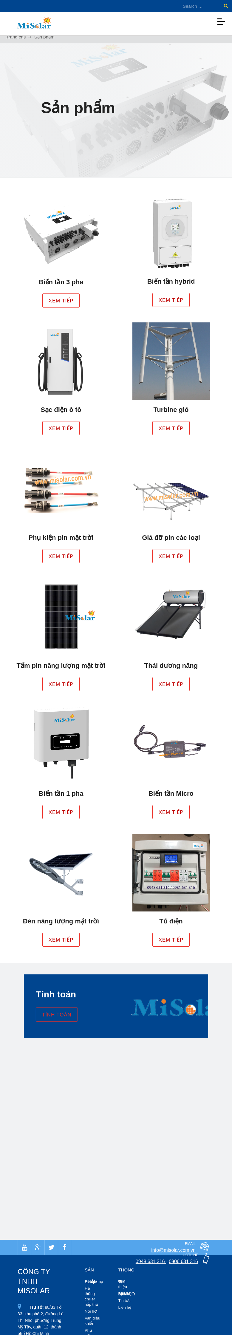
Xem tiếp (61, 301)
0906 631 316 (183, 1261)
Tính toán (57, 1015)
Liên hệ (125, 1307)
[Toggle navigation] (221, 20)
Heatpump (94, 1281)
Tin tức (124, 1300)
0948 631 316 (151, 1261)
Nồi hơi (91, 1311)
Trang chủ (16, 36)
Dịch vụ (125, 1293)
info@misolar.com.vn (173, 1250)
